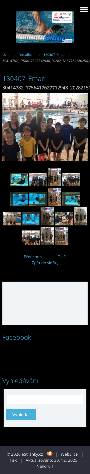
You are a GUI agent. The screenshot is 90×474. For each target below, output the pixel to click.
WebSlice (69, 454)
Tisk (13, 460)
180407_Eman (54, 54)
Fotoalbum (27, 54)
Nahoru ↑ (45, 466)
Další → (65, 256)
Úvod (6, 54)
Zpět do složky (45, 262)
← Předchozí (30, 256)
